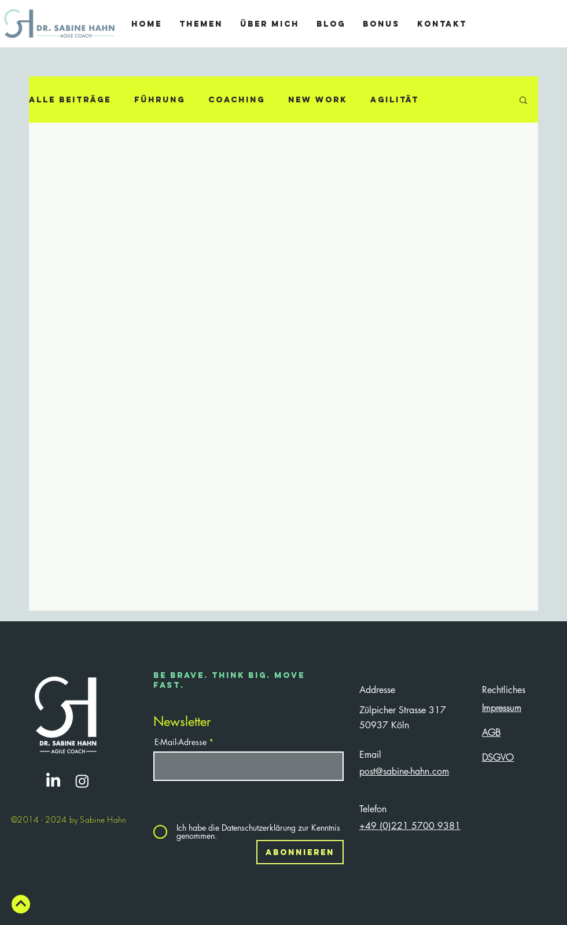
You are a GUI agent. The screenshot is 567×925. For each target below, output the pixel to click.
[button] (523, 101)
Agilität (394, 99)
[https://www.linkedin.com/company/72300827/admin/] (53, 781)
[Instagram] (82, 781)
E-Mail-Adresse (180, 742)
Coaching (236, 99)
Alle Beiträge (70, 99)
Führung (159, 99)
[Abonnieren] (300, 852)
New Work (317, 99)
